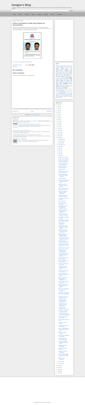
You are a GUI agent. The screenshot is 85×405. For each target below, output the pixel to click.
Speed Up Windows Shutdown (62, 204)
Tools (58, 93)
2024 (58, 108)
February (60, 361)
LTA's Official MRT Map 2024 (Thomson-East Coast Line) (29, 124)
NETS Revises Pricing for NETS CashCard (63, 172)
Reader (57, 89)
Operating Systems (60, 86)
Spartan (67, 92)
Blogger (70, 70)
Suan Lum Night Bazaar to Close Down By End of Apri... (63, 329)
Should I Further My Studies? (62, 349)
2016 (58, 123)
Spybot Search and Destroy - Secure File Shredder (63, 185)
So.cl (57, 92)
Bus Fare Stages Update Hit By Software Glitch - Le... (63, 355)
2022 (58, 112)
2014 (58, 126)
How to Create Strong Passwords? (62, 317)
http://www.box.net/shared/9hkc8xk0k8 (20, 61)
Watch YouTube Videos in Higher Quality (63, 258)
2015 (58, 125)
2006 (58, 367)
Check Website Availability (63, 247)
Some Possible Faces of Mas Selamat (63, 326)
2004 (58, 371)
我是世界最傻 (15, 119)
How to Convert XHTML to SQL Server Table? (63, 189)
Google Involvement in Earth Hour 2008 (62, 167)
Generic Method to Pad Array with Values (63, 164)
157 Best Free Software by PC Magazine (63, 336)
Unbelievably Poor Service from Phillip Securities (63, 220)
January (60, 363)
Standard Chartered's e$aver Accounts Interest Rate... (62, 305)
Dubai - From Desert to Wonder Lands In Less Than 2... (63, 274)
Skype (69, 90)
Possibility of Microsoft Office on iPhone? (62, 196)
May (59, 152)
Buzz (59, 71)
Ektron (70, 75)
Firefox (66, 76)
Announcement (67, 67)
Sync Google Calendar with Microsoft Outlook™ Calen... (63, 207)
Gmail (58, 78)
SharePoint (65, 90)
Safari (63, 89)
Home (14, 14)
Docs (71, 74)
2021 (58, 114)
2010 (58, 134)
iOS (65, 80)
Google (20, 14)
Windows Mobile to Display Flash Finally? (63, 241)
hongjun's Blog (21, 4)
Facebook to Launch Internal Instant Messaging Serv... (62, 251)
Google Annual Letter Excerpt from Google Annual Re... (63, 175)
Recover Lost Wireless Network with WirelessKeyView (63, 278)
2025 (58, 106)
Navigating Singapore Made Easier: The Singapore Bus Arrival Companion (27, 134)
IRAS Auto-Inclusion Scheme (62, 333)
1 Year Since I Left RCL (63, 157)
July (59, 148)
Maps (64, 82)
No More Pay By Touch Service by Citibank (63, 215)
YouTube (58, 97)
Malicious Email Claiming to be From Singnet (21, 130)
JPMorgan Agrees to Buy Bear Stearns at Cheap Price (63, 245)
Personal (59, 88)
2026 (58, 104)
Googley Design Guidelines (61, 223)
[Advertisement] (64, 40)
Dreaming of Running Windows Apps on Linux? (62, 267)
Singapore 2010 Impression (61, 359)
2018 (58, 119)
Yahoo (68, 96)
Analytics (68, 65)
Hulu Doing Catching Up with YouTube (63, 271)
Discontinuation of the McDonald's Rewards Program (63, 227)
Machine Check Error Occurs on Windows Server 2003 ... (62, 231)
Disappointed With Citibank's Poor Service (63, 308)
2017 (58, 121)
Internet (58, 80)
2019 (58, 117)
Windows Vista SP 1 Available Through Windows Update (62, 235)
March (59, 155)
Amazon (62, 65)
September (60, 144)
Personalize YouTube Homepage (62, 352)
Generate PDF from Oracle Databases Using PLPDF (62, 301)
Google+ (57, 79)
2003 (58, 373)
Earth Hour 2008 (61, 169)
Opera (69, 85)
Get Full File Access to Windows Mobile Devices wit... (62, 192)
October (60, 142)
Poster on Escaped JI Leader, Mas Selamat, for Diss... (63, 342)
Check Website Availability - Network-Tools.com (63, 238)
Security (52, 14)
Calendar (63, 71)
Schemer (68, 89)
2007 (58, 365)
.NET (57, 65)
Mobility (46, 14)
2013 (58, 128)
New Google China (62, 178)
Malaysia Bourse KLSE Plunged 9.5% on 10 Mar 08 (63, 285)
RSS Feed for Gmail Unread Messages (62, 339)
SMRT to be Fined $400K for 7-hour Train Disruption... (63, 290)
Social (60, 92)
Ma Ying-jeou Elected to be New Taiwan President (63, 211)
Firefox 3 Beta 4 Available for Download (63, 282)
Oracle (70, 86)
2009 (58, 135)
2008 (58, 137)
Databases (59, 14)
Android (58, 67)
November (60, 141)
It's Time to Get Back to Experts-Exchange (63, 311)
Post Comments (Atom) (34, 114)
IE (69, 79)
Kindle (71, 80)
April (59, 153)
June (59, 150)
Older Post (49, 111)
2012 (58, 130)
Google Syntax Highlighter (63, 159)
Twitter (71, 93)
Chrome (68, 71)
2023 (58, 110)
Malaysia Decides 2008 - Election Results (63, 297)
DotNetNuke (60, 75)
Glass (71, 76)
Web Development (67, 94)
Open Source (62, 85)
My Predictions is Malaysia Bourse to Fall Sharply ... (63, 294)
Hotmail (64, 79)
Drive (65, 75)
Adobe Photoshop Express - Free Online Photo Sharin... (63, 181)
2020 (58, 115)
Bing (67, 68)
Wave (59, 94)
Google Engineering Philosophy (62, 346)
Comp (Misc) (68, 72)
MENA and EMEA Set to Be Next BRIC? (63, 261)
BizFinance (59, 70)
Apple (33, 14)
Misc (17, 66)
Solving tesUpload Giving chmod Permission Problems (63, 255)
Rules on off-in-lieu (62, 201)
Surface (71, 92)
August (60, 146)
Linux (59, 82)
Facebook (27, 14)
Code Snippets (59, 72)
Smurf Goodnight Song (22, 139)
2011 (58, 132)
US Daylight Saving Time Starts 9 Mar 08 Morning (63, 314)
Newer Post (15, 111)
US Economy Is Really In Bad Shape (63, 264)
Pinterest (69, 88)
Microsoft (39, 14)
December (60, 139)
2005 (58, 369)
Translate (65, 93)
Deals (67, 74)
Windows (61, 96)
